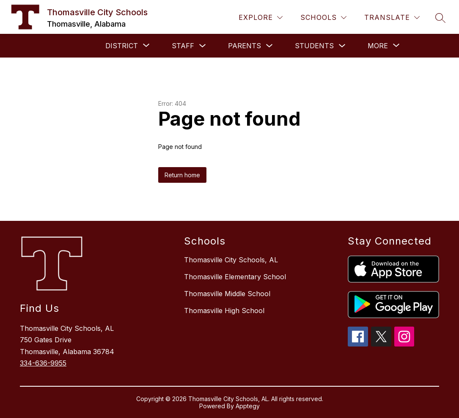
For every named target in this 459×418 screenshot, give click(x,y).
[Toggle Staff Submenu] (203, 46)
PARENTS (244, 45)
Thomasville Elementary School (235, 276)
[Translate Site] (392, 17)
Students (314, 45)
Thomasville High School (224, 310)
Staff (183, 45)
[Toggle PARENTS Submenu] (269, 46)
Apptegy (248, 406)
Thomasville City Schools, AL (231, 260)
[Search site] (440, 18)
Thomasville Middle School (227, 293)
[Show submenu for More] (378, 46)
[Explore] (260, 17)
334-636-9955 (43, 363)
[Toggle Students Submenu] (342, 46)
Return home (182, 175)
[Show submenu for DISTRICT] (121, 46)
